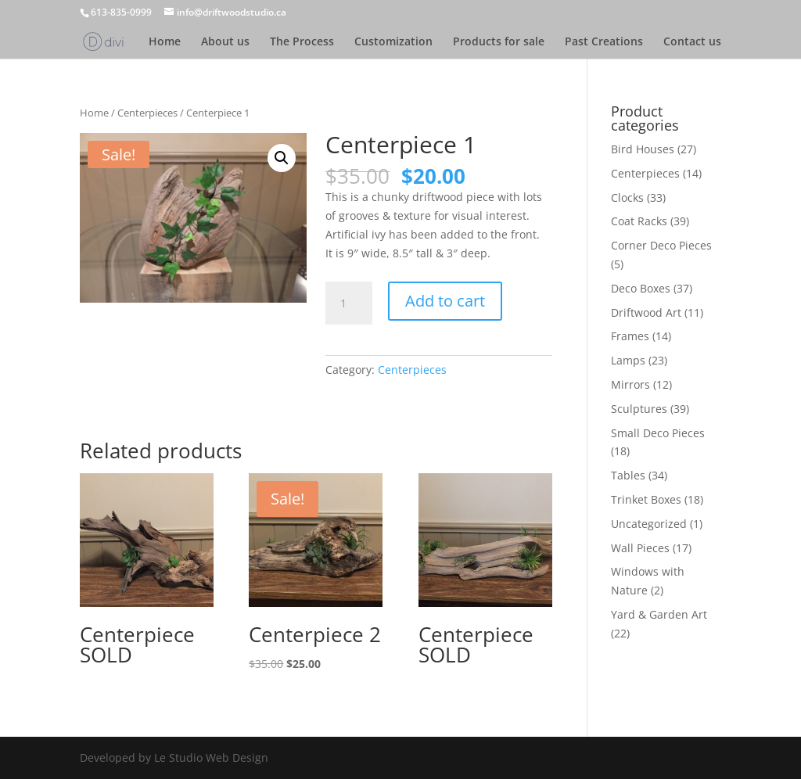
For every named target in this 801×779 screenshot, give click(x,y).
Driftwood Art (646, 312)
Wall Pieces (640, 547)
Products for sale (498, 42)
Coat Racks (639, 221)
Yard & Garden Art (659, 614)
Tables (628, 475)
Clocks (627, 197)
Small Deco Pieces (658, 432)
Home (165, 42)
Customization (393, 42)
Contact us (692, 42)
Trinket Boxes (646, 499)
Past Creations (604, 42)
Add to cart (445, 300)
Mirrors (630, 384)
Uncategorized (649, 523)
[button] (282, 158)
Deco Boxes (640, 288)
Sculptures (639, 408)
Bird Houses (642, 149)
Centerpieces (147, 113)
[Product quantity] (348, 303)
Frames (630, 335)
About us (225, 42)
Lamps (628, 360)
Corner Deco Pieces (661, 245)
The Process (302, 42)
